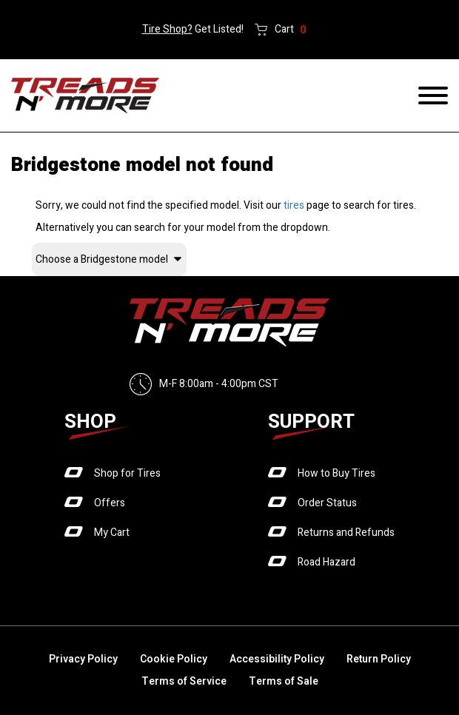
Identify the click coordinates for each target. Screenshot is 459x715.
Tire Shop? (167, 29)
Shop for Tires (127, 473)
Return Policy (378, 659)
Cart (290, 29)
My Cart (112, 532)
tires (294, 205)
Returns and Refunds (346, 532)
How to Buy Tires (336, 473)
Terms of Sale (283, 681)
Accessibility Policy (277, 659)
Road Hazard (326, 562)
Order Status (327, 503)
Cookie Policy (173, 659)
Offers (109, 503)
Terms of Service (184, 681)
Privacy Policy (83, 659)
